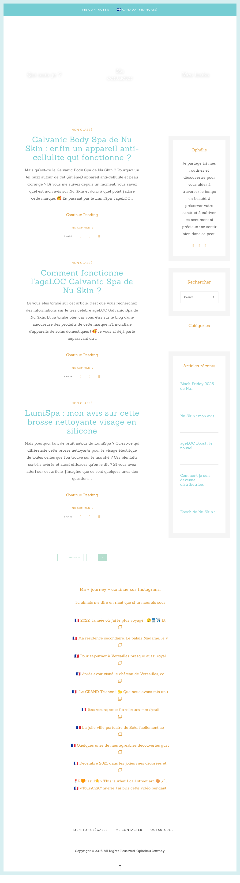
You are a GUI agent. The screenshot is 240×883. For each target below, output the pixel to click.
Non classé (82, 129)
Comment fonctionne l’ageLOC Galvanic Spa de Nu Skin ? (82, 290)
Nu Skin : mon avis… (198, 416)
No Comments (83, 236)
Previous (70, 565)
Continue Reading (82, 224)
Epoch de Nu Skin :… (198, 511)
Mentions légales (90, 838)
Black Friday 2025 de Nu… (197, 385)
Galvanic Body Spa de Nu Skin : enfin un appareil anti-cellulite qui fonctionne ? (82, 152)
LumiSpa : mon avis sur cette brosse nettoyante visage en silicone (82, 430)
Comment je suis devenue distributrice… (195, 480)
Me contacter (95, 9)
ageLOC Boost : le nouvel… (196, 445)
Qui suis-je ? (162, 838)
